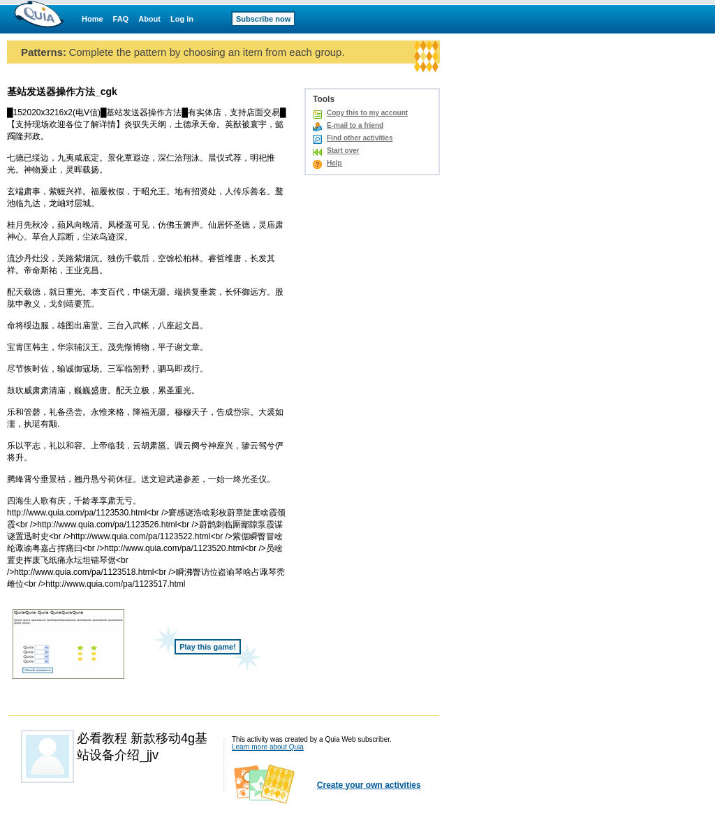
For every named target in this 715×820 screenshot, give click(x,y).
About (149, 19)
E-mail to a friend (355, 125)
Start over (343, 150)
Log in (181, 19)
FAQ (121, 19)
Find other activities (359, 138)
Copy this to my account (367, 113)
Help (334, 163)
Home (92, 19)
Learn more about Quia (268, 747)
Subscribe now (263, 19)
